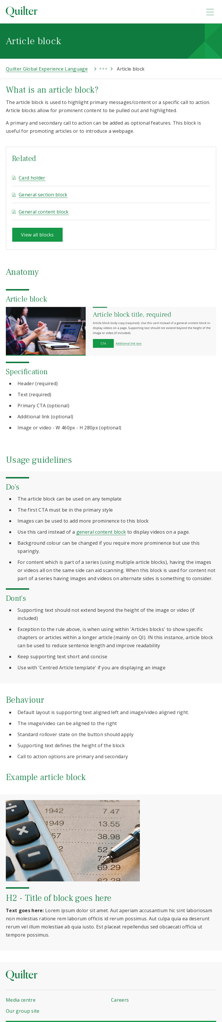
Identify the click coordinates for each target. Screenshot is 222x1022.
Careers (120, 1000)
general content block (101, 532)
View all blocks (37, 235)
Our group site (22, 1011)
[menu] (210, 12)
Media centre (21, 1000)
